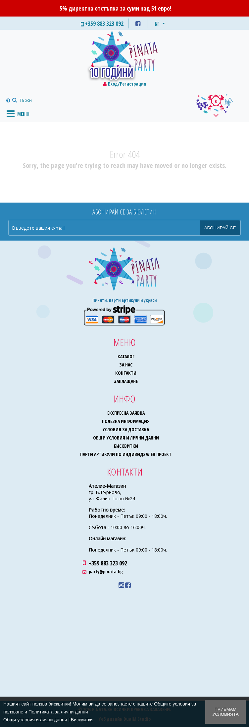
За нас (125, 365)
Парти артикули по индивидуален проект (126, 454)
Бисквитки (126, 446)
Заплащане (126, 381)
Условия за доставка (126, 429)
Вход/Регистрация (127, 84)
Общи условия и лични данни (126, 438)
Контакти (125, 373)
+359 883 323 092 (108, 563)
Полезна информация (126, 421)
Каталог (126, 356)
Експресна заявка (126, 413)
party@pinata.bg (106, 571)
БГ (157, 23)
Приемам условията (225, 712)
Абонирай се (220, 227)
